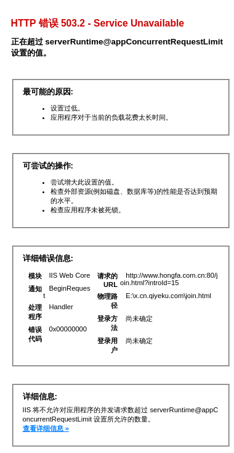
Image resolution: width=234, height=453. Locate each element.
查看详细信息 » (46, 428)
